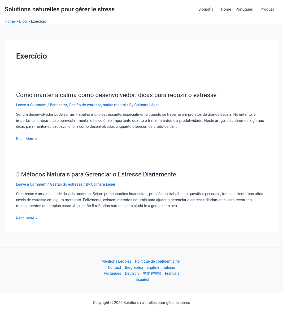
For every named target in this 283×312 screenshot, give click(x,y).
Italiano (169, 267)
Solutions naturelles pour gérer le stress (60, 9)
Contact (114, 267)
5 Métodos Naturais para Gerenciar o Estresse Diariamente (96, 174)
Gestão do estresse (85, 105)
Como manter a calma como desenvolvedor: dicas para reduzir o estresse (116, 94)
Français (172, 273)
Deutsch (132, 273)
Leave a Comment (31, 105)
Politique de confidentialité (157, 261)
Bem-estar (58, 105)
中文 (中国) (152, 273)
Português (112, 273)
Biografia (205, 9)
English (153, 267)
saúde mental (114, 105)
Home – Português (237, 9)
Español (142, 279)
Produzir (267, 9)
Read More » (26, 139)
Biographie (134, 267)
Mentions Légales (116, 261)
